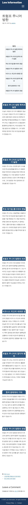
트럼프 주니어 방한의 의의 (14, 69)
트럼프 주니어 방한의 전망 (14, 91)
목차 (14, 46)
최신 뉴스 (7, 474)
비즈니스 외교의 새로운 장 (14, 74)
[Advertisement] (14, 32)
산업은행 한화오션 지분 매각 (12, 476)
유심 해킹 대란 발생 (9, 478)
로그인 (16, 491)
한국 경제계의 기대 (14, 86)
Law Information (12, 3)
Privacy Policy (10, 503)
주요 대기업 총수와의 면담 (14, 64)
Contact (19, 503)
